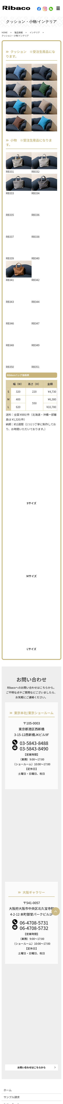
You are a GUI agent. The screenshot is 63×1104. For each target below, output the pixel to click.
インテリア (35, 32)
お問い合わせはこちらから (31, 1067)
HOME (4, 32)
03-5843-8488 (34, 743)
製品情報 (18, 32)
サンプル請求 (12, 1097)
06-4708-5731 (34, 922)
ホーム (8, 1090)
